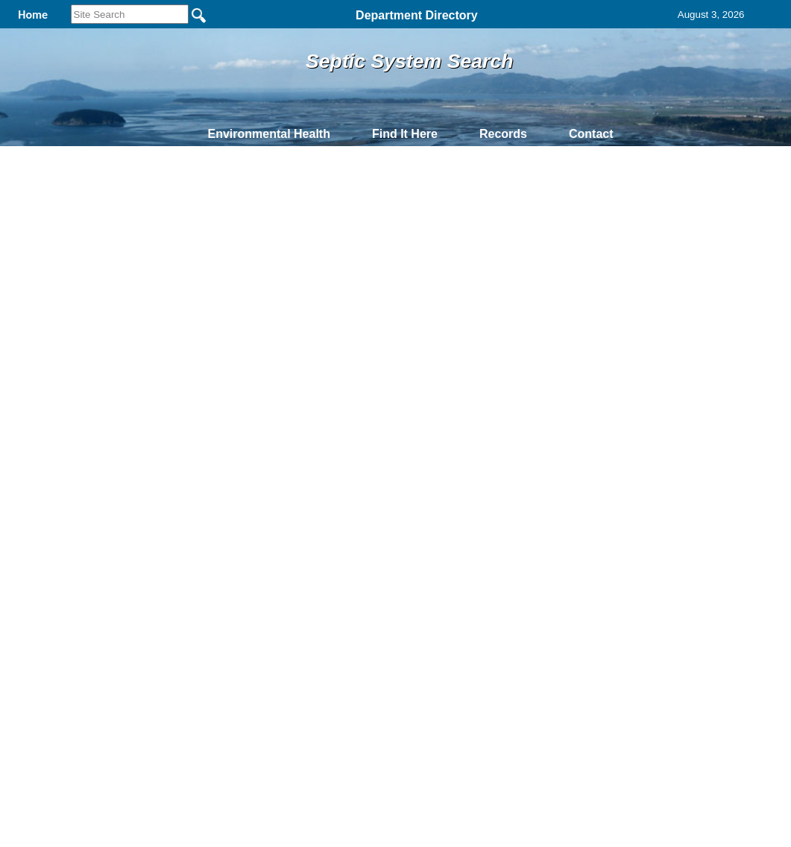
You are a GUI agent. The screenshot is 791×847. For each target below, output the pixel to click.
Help (474, 225)
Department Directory (417, 15)
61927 (38, 370)
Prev (94, 308)
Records (503, 133)
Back (192, 395)
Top (147, 395)
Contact (591, 133)
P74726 (188, 370)
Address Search (143, 218)
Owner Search (139, 197)
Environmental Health (268, 133)
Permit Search (139, 260)
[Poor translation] (54, 641)
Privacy (389, 395)
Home (251, 395)
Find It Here (405, 133)
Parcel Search (139, 239)
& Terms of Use (444, 395)
